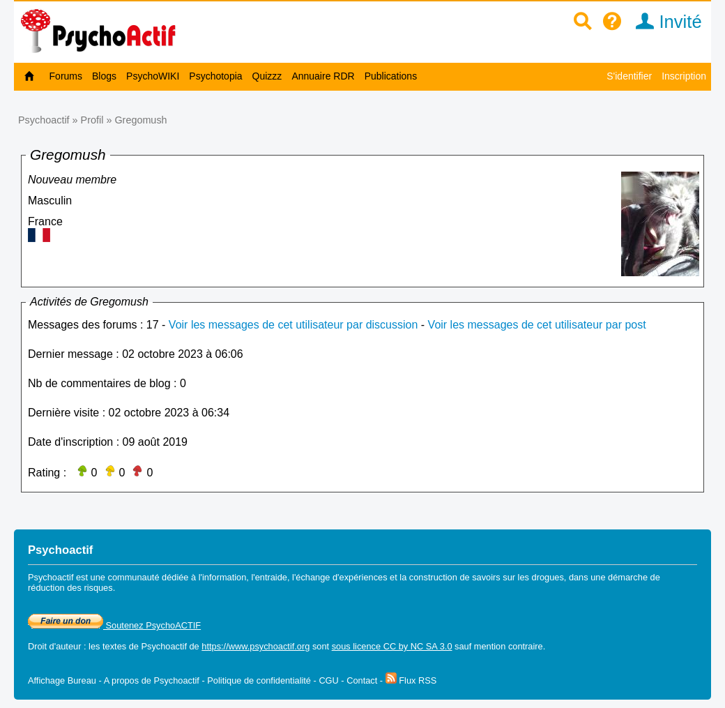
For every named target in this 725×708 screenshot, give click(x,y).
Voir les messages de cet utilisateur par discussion (293, 325)
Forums (65, 76)
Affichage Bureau (62, 680)
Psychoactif (44, 120)
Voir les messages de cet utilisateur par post (537, 325)
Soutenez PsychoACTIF (114, 625)
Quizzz (267, 76)
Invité (664, 21)
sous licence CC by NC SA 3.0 (392, 646)
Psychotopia (215, 76)
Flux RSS (411, 680)
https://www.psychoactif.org (255, 646)
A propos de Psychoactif (151, 680)
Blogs (104, 76)
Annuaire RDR (322, 76)
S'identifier (629, 76)
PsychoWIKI (152, 76)
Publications (391, 76)
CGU (328, 680)
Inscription (684, 76)
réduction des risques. (71, 587)
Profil (92, 120)
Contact (361, 680)
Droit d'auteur (54, 646)
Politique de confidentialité (259, 680)
